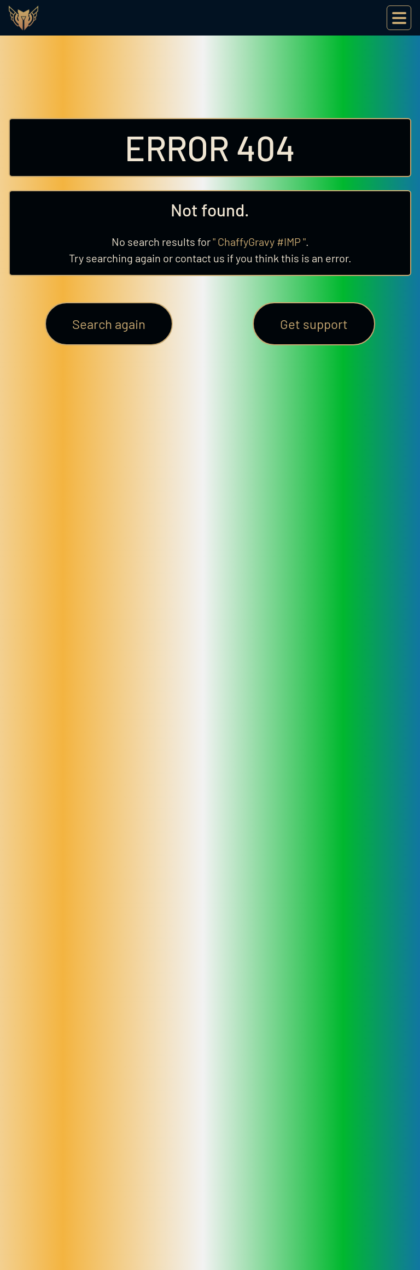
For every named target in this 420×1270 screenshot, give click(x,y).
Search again (108, 324)
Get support (314, 324)
